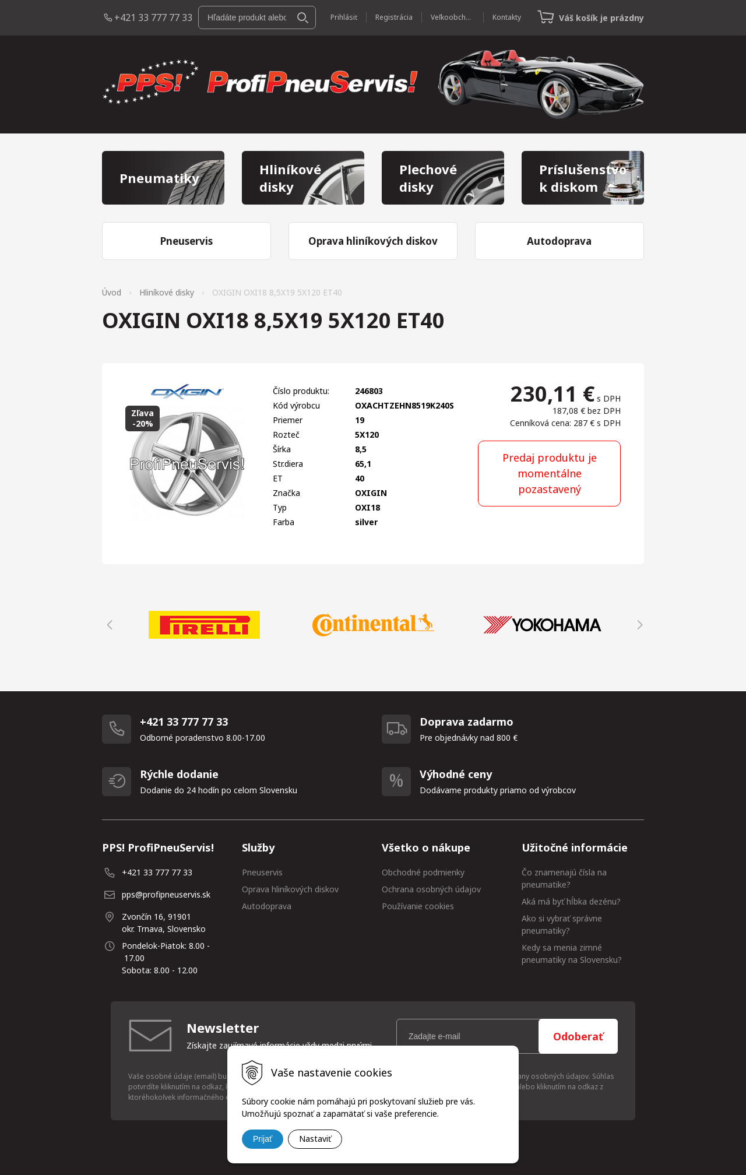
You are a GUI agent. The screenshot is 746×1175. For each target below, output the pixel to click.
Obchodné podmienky (423, 872)
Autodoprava (266, 906)
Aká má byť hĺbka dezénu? (571, 901)
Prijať (262, 1139)
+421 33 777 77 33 (153, 17)
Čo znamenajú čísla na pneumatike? (564, 878)
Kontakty (506, 17)
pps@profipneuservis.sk (166, 894)
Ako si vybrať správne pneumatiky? (562, 924)
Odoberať (578, 1036)
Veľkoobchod (452, 17)
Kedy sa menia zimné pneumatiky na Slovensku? (572, 953)
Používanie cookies (418, 906)
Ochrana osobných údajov (431, 889)
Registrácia (394, 17)
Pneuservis (262, 872)
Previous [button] (108, 625)
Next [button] (638, 625)
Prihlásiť (343, 17)
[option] (203, 625)
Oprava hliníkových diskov (290, 889)
